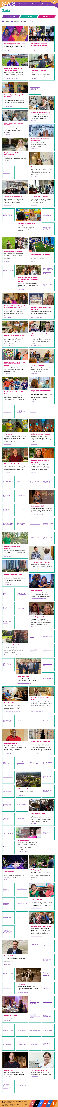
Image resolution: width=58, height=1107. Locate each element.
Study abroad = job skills (48, 650)
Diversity (22, 1104)
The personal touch (21, 804)
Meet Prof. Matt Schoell (7, 622)
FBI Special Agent (7, 1030)
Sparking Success (7, 833)
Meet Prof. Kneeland (22, 889)
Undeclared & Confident (46, 833)
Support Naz (47, 1)
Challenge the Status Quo (46, 482)
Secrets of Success (10, 1015)
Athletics (44, 3)
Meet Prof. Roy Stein (38, 813)
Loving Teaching (36, 899)
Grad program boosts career (40, 167)
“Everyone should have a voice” (47, 214)
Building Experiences (6, 889)
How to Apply (46, 16)
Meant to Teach (47, 1002)
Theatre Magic (33, 1044)
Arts (33, 21)
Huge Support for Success (39, 617)
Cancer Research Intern (47, 664)
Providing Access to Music (8, 608)
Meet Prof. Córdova (8, 846)
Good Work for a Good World (7, 510)
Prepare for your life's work (40, 741)
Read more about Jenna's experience (13, 654)
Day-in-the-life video (36, 317)
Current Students (27, 1)
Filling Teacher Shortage (20, 819)
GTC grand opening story (24, 683)
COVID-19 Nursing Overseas (13, 574)
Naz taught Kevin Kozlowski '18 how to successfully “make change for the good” (48, 271)
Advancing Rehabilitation (12, 645)
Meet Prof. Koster (47, 636)
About (49, 3)
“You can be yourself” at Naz (14, 335)
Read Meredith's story (36, 711)
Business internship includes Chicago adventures (35, 88)
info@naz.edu (8, 1102)
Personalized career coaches (40, 562)
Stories (6, 10)
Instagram (32, 1103)
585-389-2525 (24, 1101)
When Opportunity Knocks (47, 791)
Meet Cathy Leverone (6, 763)
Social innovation (36, 590)
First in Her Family (21, 720)
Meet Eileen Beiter (22, 851)
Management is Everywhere (13, 251)
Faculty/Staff (40, 1)
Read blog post (34, 50)
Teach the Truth (20, 509)
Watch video (34, 148)
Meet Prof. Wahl (21, 608)
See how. (6, 879)
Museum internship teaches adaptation (21, 594)
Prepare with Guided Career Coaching (47, 974)
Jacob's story (7, 106)
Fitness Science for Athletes (40, 254)
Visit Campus (20, 481)
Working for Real (21, 1044)
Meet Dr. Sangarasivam (33, 763)
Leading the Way (23, 676)
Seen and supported (8, 481)
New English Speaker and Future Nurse (35, 1016)
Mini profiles (7, 50)
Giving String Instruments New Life (7, 664)
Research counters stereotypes (48, 524)
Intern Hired (46, 720)
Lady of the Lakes (34, 1030)
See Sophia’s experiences (10, 78)
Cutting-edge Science (38, 870)
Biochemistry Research (6, 903)
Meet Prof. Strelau (21, 903)
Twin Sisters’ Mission (48, 537)
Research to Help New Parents (7, 721)
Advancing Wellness (48, 776)
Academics (18, 3)
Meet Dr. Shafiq (7, 791)
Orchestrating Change (6, 496)
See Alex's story (8, 261)
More (54, 2)
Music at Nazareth (21, 1030)
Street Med (21, 984)
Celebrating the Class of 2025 (14, 43)
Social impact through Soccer (7, 214)
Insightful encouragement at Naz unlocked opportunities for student (28, 279)
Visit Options (29, 16)
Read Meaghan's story (36, 514)
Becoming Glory (7, 917)
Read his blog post (35, 345)
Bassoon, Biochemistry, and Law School (34, 1002)
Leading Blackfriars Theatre (48, 285)
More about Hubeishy (23, 992)
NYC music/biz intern (33, 650)
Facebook (40, 1103)
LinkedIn (49, 1103)
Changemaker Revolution (12, 464)
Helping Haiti (6, 987)
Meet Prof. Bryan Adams (34, 636)
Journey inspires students (13, 196)
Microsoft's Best (7, 1044)
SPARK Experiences (21, 495)
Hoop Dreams (8, 1070)
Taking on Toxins (47, 945)
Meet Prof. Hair (34, 720)
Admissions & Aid (26, 3)
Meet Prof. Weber (34, 959)
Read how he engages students (12, 711)
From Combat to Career (39, 1070)
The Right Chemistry (22, 1085)
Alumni (34, 1)
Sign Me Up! (46, 987)
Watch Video (21, 795)
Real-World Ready (10, 956)
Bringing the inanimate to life (47, 1016)
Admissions (16, 21)
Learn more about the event (38, 598)
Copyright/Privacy (16, 1104)
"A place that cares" (38, 365)
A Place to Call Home (47, 1044)
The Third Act (9, 871)
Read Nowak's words (36, 936)
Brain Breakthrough (11, 743)
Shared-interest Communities (7, 805)
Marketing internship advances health (22, 411)
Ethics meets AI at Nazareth (40, 434)
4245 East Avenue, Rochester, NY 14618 (11, 1101)
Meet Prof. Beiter (23, 840)
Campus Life (43, 22)
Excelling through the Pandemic (21, 524)
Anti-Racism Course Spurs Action (8, 411)
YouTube (45, 1103)
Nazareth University (8, 3)
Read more (33, 78)
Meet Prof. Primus (10, 703)
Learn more (34, 570)
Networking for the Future (48, 960)
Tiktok (36, 1103)
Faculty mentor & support (39, 196)
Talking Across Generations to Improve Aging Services (7, 1086)
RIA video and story (36, 907)
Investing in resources (33, 411)
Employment (10, 1105)
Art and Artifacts (47, 1030)
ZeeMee (53, 1103)
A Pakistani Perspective (6, 819)
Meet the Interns (7, 777)
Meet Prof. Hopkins (21, 917)
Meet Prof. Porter (34, 524)
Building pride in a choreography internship (47, 228)
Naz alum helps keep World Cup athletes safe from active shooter (14, 363)
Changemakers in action (34, 482)
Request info (11, 16)
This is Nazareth (23, 789)
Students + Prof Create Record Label (20, 763)
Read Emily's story (35, 176)
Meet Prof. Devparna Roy (6, 594)
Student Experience (36, 3)
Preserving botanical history (40, 112)
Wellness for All (9, 434)
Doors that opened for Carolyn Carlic (8, 524)
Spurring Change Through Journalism (35, 945)
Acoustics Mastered (48, 762)
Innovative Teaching (35, 537)
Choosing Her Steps (8, 973)
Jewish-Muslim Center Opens (41, 926)
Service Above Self (37, 506)
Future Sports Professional (6, 172)
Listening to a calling (8, 270)
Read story (33, 120)
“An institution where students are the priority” (8, 931)
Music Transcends (47, 678)
